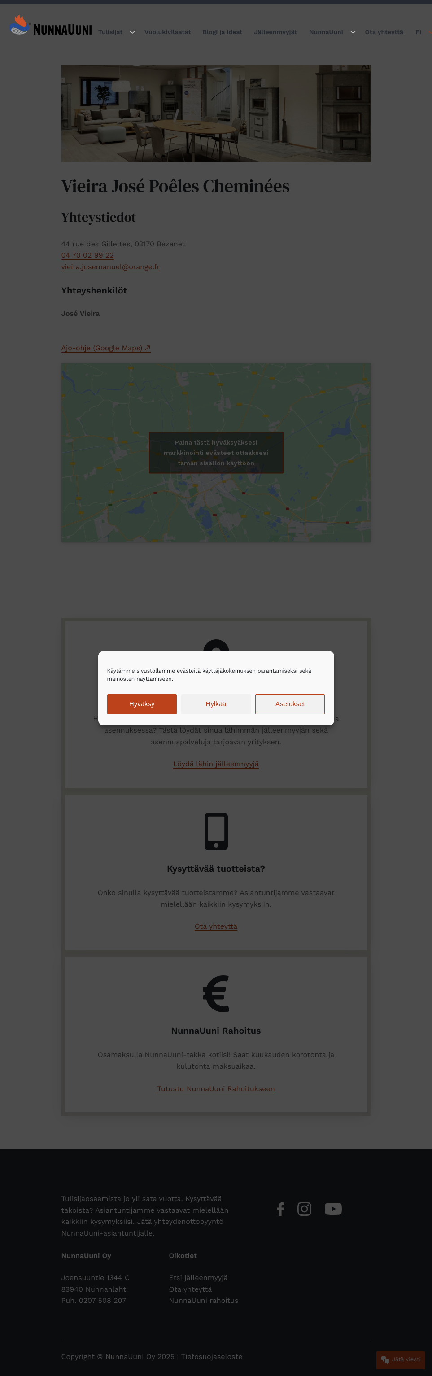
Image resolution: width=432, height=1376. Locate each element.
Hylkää (216, 704)
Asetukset (290, 704)
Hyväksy (142, 704)
